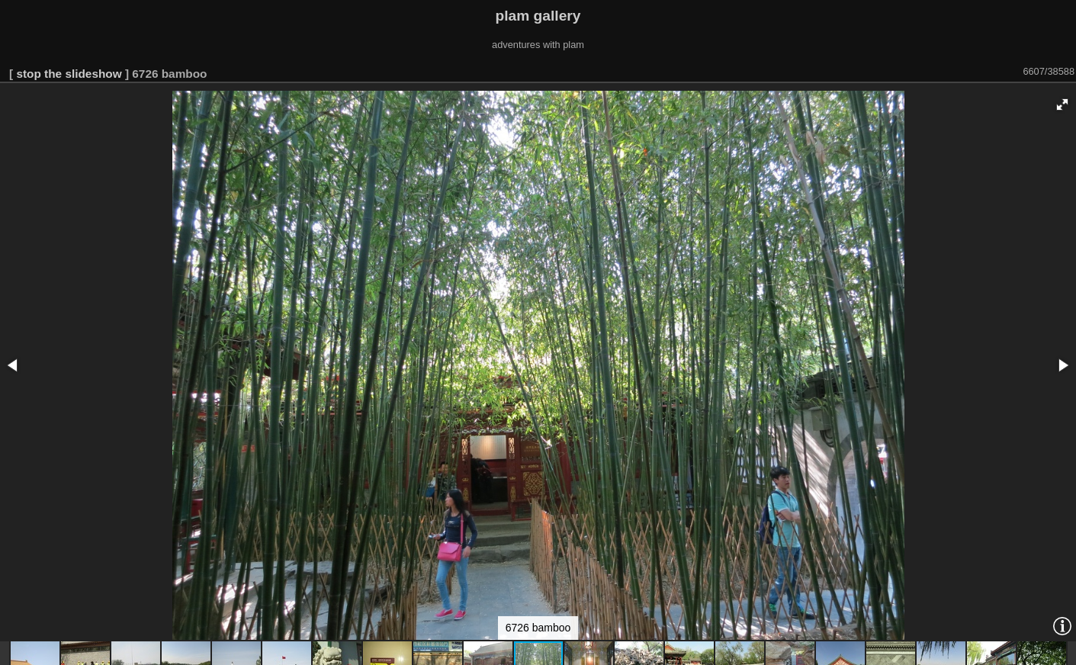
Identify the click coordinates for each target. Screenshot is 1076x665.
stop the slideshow (68, 73)
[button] (1062, 104)
